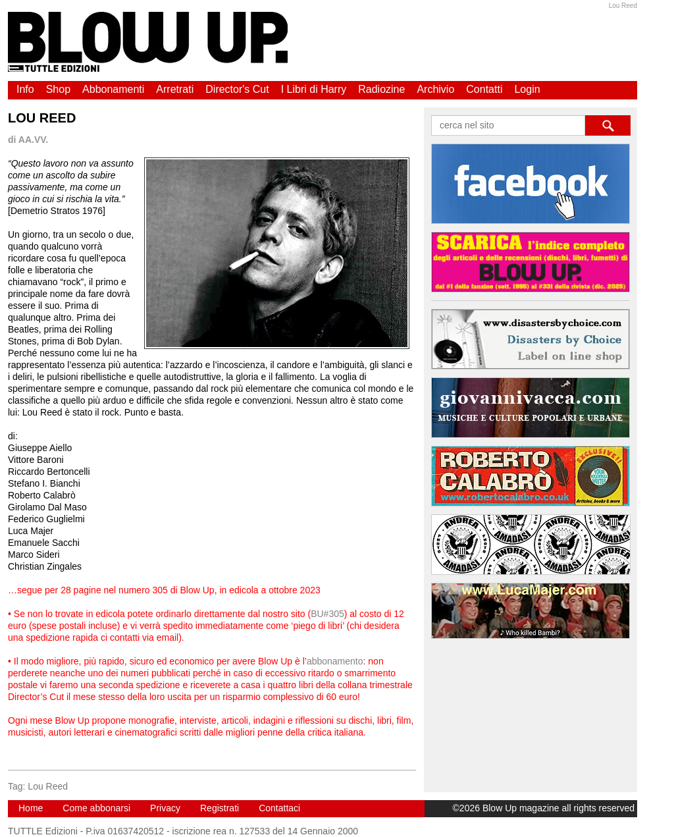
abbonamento (335, 661)
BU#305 (327, 613)
